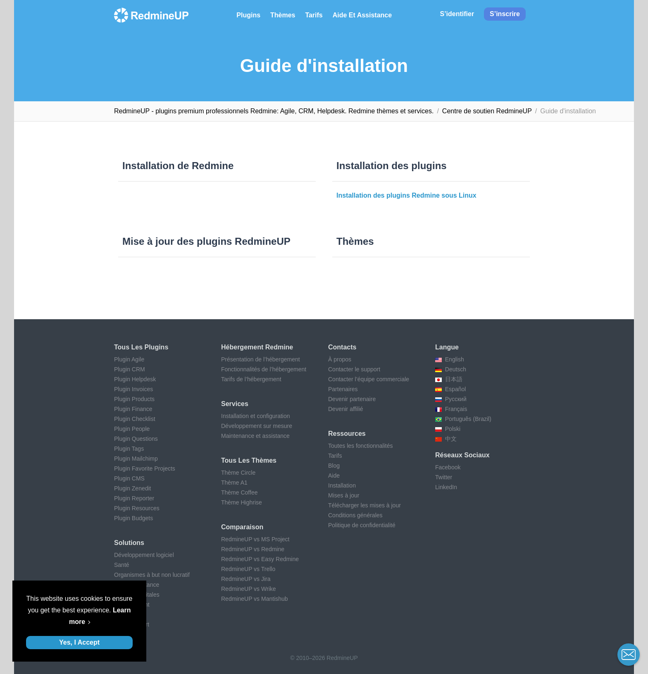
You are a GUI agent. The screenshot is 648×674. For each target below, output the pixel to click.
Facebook (447, 467)
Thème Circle (238, 472)
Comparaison (242, 527)
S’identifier (457, 13)
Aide (334, 475)
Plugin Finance (133, 409)
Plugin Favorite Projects (144, 468)
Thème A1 (234, 482)
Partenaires (343, 389)
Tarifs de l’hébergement (251, 379)
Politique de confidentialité (361, 525)
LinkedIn (446, 487)
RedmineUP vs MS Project (255, 539)
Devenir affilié (345, 409)
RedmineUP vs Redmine (252, 549)
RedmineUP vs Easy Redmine (260, 559)
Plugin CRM (129, 369)
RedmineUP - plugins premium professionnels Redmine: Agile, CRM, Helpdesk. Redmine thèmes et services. (274, 111)
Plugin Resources (137, 508)
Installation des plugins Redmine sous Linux (406, 195)
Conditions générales (355, 515)
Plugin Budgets (133, 518)
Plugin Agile (129, 359)
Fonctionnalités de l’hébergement (263, 369)
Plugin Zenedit (132, 488)
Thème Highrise (241, 502)
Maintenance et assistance (255, 436)
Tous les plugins (141, 347)
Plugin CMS (129, 478)
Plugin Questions (136, 438)
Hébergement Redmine (257, 347)
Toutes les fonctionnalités (360, 445)
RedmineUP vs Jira (246, 579)
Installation (342, 485)
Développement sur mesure (256, 426)
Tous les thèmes (248, 460)
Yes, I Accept (79, 642)
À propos (339, 359)
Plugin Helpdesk (135, 379)
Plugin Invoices (133, 389)
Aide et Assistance (362, 15)
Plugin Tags (129, 448)
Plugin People (132, 428)
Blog (334, 465)
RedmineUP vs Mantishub (254, 598)
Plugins (248, 15)
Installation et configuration (255, 416)
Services (234, 403)
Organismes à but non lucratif (152, 574)
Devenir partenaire (352, 399)
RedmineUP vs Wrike (248, 589)
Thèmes (282, 15)
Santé (121, 565)
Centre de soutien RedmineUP (487, 111)
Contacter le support (354, 369)
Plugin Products (134, 399)
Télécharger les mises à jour (364, 505)
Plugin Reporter (134, 498)
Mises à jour (343, 495)
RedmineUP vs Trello (248, 569)
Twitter (443, 477)
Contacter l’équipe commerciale (368, 379)
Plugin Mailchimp (136, 458)
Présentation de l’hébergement (260, 359)
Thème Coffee (239, 492)
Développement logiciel (144, 555)
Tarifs (313, 15)
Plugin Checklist (134, 419)
